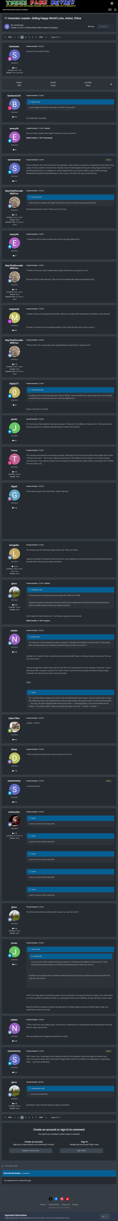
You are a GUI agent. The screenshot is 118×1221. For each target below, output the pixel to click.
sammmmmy (18, 25)
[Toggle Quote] (30, 102)
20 (15, 405)
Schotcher (14, 46)
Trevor (14, 450)
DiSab (14, 749)
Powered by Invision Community (59, 1208)
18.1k (15, 566)
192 (14, 117)
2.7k (14, 215)
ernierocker (14, 812)
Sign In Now (81, 1150)
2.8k (14, 652)
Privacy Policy (54, 1205)
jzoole (14, 419)
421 (14, 440)
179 (14, 472)
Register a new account (30, 1150)
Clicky (28, 682)
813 (14, 68)
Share (91, 26)
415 (14, 181)
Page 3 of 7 (55, 37)
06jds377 (14, 383)
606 (14, 740)
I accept (106, 1216)
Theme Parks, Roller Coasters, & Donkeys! (42, 28)
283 (14, 330)
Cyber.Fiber (14, 718)
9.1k (14, 833)
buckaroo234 (14, 95)
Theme (43, 1205)
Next (41, 37)
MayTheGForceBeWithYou (14, 192)
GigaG (14, 486)
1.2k (14, 508)
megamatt (14, 309)
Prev (10, 37)
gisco (14, 583)
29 (15, 150)
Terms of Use (9, 1218)
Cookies (75, 1205)
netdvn (14, 630)
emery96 (14, 128)
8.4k (14, 605)
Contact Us (66, 1205)
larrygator (14, 545)
